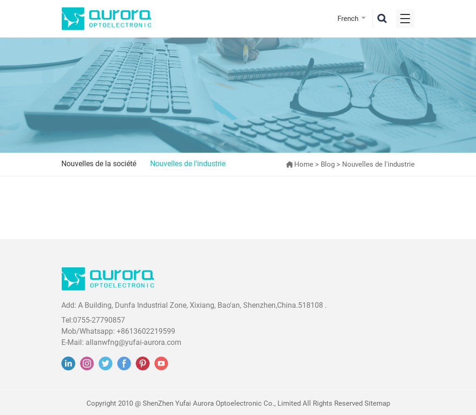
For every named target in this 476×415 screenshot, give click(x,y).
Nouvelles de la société (98, 163)
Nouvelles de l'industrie (187, 163)
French (347, 18)
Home (303, 164)
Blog (328, 164)
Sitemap (377, 403)
